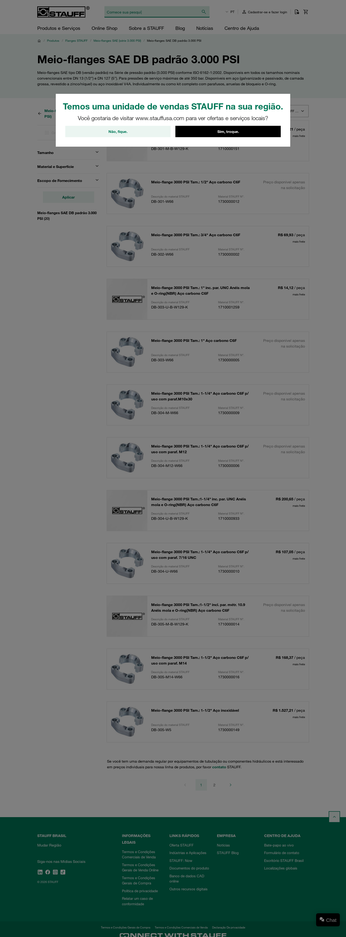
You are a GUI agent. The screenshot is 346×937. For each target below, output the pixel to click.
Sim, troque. (228, 131)
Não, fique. (117, 131)
